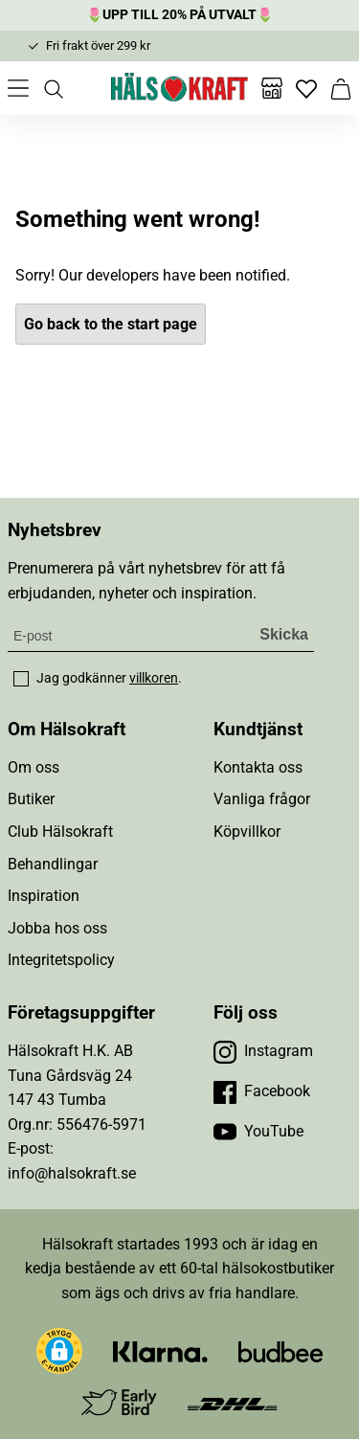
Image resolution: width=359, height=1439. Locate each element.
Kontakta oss (258, 767)
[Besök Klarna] (160, 1351)
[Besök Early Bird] (119, 1402)
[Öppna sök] (52, 88)
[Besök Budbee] (280, 1351)
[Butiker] (271, 88)
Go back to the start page (110, 324)
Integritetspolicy (61, 960)
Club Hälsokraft (60, 831)
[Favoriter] (306, 88)
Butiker (31, 799)
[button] (59, 1351)
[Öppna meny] (18, 88)
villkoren (153, 678)
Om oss (33, 767)
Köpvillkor (246, 831)
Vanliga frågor (261, 799)
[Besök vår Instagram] (263, 1051)
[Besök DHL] (232, 1403)
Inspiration (43, 896)
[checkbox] (21, 678)
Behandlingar (53, 864)
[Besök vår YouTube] (258, 1131)
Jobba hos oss (57, 928)
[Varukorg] (340, 88)
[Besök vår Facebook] (261, 1091)
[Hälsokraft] (180, 88)
